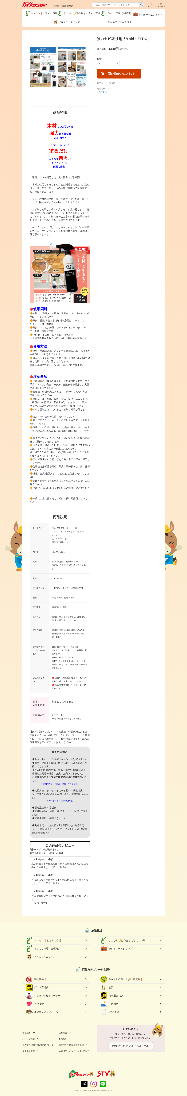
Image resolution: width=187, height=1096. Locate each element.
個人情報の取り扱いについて (35, 1045)
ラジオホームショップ (116, 949)
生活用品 (103, 92)
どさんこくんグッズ (40, 957)
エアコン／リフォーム (41, 1012)
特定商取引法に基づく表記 (71, 1045)
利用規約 (63, 1039)
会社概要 (26, 1032)
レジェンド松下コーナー (42, 995)
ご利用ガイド (65, 1032)
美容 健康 (34, 1004)
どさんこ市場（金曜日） (42, 949)
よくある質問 (28, 1051)
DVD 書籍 (109, 1012)
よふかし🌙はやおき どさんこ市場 (122, 940)
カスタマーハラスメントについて (74, 1051)
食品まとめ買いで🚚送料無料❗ (121, 979)
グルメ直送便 (36, 987)
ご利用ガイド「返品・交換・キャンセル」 (61, 784)
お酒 (106, 987)
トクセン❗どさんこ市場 (43, 940)
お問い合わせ (28, 1039)
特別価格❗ (36, 979)
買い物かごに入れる (121, 73)
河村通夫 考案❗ (113, 996)
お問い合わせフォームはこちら (130, 1046)
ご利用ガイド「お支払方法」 (61, 801)
